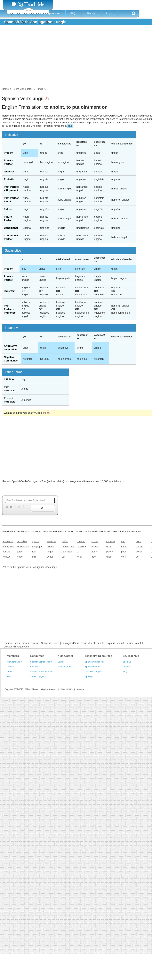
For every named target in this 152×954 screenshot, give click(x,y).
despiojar (37, 546)
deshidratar (23, 546)
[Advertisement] (71, 57)
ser (63, 556)
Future (8, 209)
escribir (95, 546)
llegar (50, 551)
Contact (10, 666)
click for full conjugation (16, 646)
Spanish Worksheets (95, 662)
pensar (110, 551)
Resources (37, 655)
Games (61, 662)
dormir (50, 546)
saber (20, 556)
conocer (110, 541)
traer (94, 556)
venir (123, 556)
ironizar (6, 551)
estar (109, 546)
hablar (139, 546)
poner (139, 551)
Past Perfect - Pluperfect (10, 309)
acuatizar (22, 541)
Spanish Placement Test (41, 671)
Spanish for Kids (65, 666)
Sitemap (127, 662)
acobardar (8, 541)
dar (123, 541)
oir (78, 551)
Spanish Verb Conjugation (30, 567)
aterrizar (51, 541)
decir (138, 541)
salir (34, 556)
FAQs (73, 13)
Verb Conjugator (38, 676)
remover (7, 556)
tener (79, 556)
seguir (50, 556)
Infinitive (9, 379)
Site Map (91, 13)
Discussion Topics (93, 671)
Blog (125, 671)
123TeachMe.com (31, 689)
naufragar (67, 551)
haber (124, 546)
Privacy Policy (66, 689)
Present (8, 152)
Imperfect (9, 171)
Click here (42, 413)
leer (34, 551)
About (9, 671)
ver (137, 556)
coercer (81, 541)
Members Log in (14, 662)
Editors (126, 666)
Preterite (9, 179)
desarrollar (86, 643)
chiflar (65, 541)
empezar (81, 546)
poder (124, 551)
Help (9, 676)
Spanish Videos (92, 666)
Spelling (88, 676)
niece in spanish (30, 643)
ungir (109, 556)
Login (109, 13)
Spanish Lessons (50, 643)
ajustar (35, 541)
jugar (20, 551)
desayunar (8, 546)
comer (95, 541)
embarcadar (68, 546)
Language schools (50, 13)
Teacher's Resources (98, 655)
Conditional (11, 227)
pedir (94, 551)
